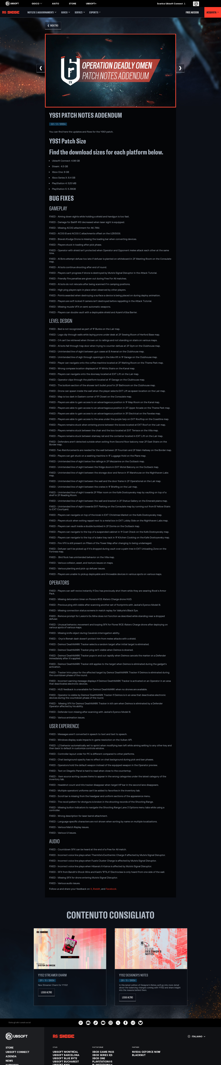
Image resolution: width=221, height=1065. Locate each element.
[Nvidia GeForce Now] (150, 1051)
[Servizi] (80, 12)
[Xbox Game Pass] (110, 1051)
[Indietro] (53, 26)
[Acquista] (212, 12)
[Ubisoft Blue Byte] (71, 1058)
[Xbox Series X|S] (110, 1055)
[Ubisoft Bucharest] (71, 1061)
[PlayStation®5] (110, 1061)
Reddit (96, 889)
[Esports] (95, 12)
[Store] (23, 1047)
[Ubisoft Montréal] (71, 1051)
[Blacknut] (150, 1055)
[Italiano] (196, 1036)
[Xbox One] (110, 1058)
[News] (23, 1060)
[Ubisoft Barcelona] (71, 1055)
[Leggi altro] (46, 992)
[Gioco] (65, 12)
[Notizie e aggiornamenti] (41, 12)
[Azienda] (23, 1056)
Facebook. (111, 889)
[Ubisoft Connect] (23, 1051)
